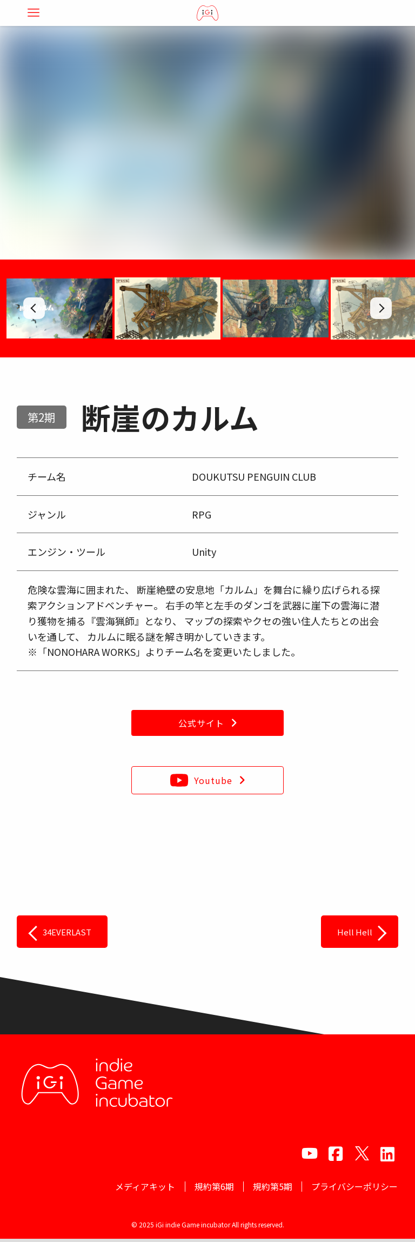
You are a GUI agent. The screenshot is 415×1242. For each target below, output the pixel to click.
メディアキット (132, 1187)
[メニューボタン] (33, 13)
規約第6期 (204, 1187)
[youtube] (309, 1153)
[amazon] (387, 1153)
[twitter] (361, 1153)
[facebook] (335, 1153)
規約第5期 (266, 1187)
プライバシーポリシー (352, 1187)
